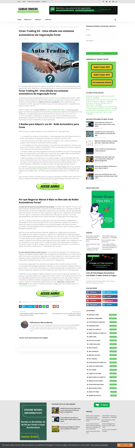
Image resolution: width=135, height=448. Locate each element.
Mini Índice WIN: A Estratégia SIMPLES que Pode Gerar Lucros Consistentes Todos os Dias (101, 111)
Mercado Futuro (103, 355)
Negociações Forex (103, 388)
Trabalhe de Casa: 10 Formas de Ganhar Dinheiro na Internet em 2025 (105, 133)
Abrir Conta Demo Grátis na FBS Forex (108, 241)
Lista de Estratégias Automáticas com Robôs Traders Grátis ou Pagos (101, 274)
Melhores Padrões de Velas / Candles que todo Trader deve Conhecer (106, 142)
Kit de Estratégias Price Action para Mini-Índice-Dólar (109, 425)
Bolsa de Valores (103, 340)
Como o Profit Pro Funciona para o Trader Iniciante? (105, 150)
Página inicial (22, 27)
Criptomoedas (103, 351)
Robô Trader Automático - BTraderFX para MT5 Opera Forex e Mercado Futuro (93, 238)
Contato (44, 1)
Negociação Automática (46, 302)
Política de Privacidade (34, 1)
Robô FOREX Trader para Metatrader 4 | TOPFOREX (109, 237)
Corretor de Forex (103, 373)
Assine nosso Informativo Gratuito (109, 430)
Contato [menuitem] (48, 19)
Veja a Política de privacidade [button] (99, 445)
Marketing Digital (103, 395)
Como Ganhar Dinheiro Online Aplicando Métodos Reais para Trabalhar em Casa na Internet (109, 246)
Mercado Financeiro (103, 318)
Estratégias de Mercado (103, 322)
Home (19, 1)
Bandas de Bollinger (103, 381)
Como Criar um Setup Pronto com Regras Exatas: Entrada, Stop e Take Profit (106, 176)
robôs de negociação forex (36, 167)
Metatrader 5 (103, 348)
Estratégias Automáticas (103, 362)
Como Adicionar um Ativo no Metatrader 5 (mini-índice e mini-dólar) (105, 124)
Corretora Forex (103, 344)
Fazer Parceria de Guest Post (93, 245)
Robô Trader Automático (103, 333)
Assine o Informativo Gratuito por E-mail (93, 249)
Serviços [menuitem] (38, 19)
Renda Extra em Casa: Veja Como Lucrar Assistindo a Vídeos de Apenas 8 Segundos (101, 100)
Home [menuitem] (19, 19)
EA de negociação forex (56, 110)
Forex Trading (35, 302)
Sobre (24, 1)
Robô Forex (103, 337)
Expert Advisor (27, 302)
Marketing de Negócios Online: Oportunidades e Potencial (70, 428)
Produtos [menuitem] (27, 19)
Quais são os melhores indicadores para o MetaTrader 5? (106, 167)
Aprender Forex (103, 326)
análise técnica (54, 98)
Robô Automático (31, 27)
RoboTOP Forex (103, 392)
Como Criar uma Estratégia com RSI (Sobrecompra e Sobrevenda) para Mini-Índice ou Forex (101, 107)
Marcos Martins (24, 39)
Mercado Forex (103, 315)
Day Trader (103, 370)
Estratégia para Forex (103, 384)
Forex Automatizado (103, 366)
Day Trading (103, 359)
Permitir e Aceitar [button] (125, 445)
